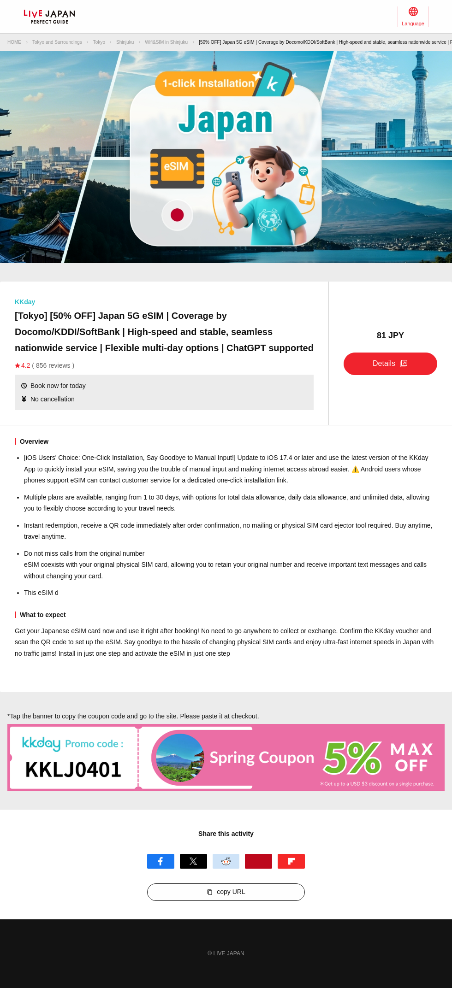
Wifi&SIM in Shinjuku (166, 42)
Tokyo (99, 42)
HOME (14, 42)
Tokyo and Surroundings (57, 42)
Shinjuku (125, 42)
